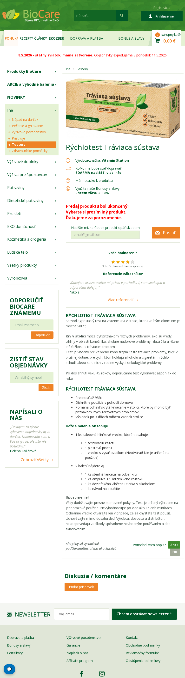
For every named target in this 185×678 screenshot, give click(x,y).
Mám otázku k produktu (94, 180)
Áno (174, 545)
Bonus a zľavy (131, 38)
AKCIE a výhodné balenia (30, 84)
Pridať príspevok (81, 587)
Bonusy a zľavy (19, 645)
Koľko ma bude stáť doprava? (98, 168)
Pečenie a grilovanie (27, 125)
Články (40, 38)
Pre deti (14, 213)
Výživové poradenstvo (29, 132)
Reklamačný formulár (142, 653)
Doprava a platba (86, 38)
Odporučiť (42, 335)
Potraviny (16, 187)
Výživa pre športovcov (27, 174)
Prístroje (18, 138)
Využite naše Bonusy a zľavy (97, 190)
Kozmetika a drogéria (26, 239)
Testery (19, 144)
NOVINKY (16, 97)
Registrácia (161, 7)
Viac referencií (120, 299)
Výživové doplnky (22, 161)
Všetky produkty (22, 265)
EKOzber (55, 38)
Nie (175, 552)
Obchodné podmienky (143, 645)
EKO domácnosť (21, 226)
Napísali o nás (77, 653)
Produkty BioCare (24, 71)
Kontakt (132, 637)
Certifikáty (15, 653)
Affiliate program (79, 660)
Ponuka (11, 38)
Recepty (26, 38)
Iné (10, 110)
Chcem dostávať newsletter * (144, 614)
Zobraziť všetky (35, 459)
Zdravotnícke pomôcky (29, 150)
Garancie (73, 645)
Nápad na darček (25, 119)
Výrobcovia (17, 278)
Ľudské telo (17, 252)
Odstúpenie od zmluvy (143, 660)
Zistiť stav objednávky (28, 362)
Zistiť (46, 387)
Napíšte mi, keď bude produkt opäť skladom (105, 227)
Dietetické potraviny (25, 200)
